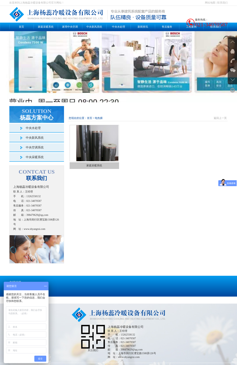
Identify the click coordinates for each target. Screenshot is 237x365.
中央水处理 (118, 26)
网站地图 (210, 2)
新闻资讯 (143, 26)
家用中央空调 (70, 26)
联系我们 (222, 2)
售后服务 (167, 26)
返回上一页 (220, 118)
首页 (21, 26)
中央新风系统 (94, 26)
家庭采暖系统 (46, 26)
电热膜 (99, 118)
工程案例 (191, 26)
